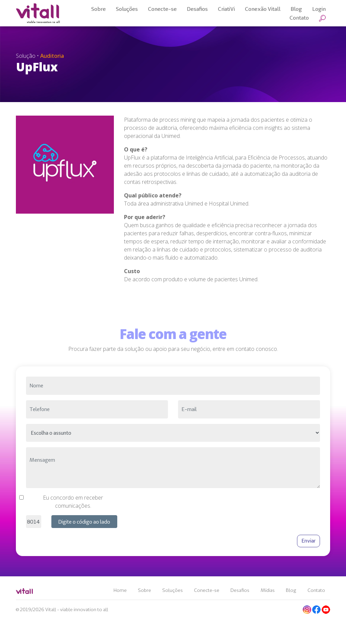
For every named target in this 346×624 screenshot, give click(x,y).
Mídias (268, 590)
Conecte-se (206, 590)
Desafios (239, 590)
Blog (291, 590)
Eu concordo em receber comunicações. (73, 501)
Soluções (172, 590)
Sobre (144, 590)
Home (120, 590)
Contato (316, 590)
